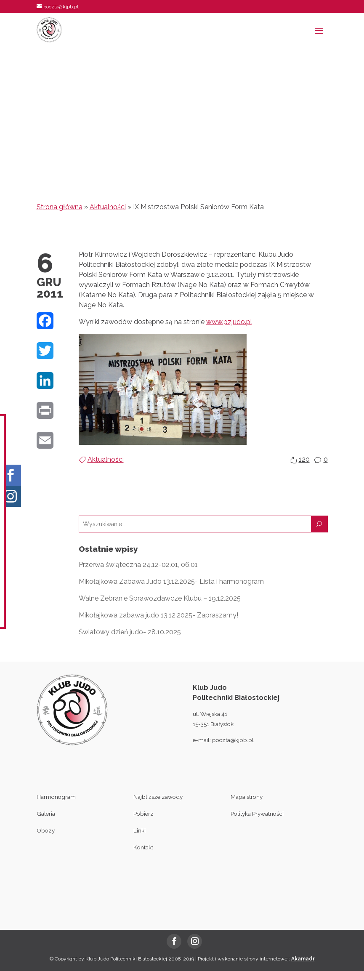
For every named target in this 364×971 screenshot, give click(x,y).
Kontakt (143, 847)
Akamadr (303, 959)
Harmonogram (56, 796)
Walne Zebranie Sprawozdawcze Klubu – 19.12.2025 (160, 598)
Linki (139, 830)
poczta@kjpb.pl (233, 740)
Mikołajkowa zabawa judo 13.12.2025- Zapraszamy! (158, 615)
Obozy (46, 830)
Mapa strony (247, 796)
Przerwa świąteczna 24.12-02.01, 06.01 (138, 565)
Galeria (46, 813)
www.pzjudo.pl (229, 322)
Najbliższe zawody (158, 796)
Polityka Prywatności (257, 813)
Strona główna (59, 207)
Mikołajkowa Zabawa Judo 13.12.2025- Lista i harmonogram (171, 581)
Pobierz (143, 813)
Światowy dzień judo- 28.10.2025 (130, 632)
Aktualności (108, 207)
